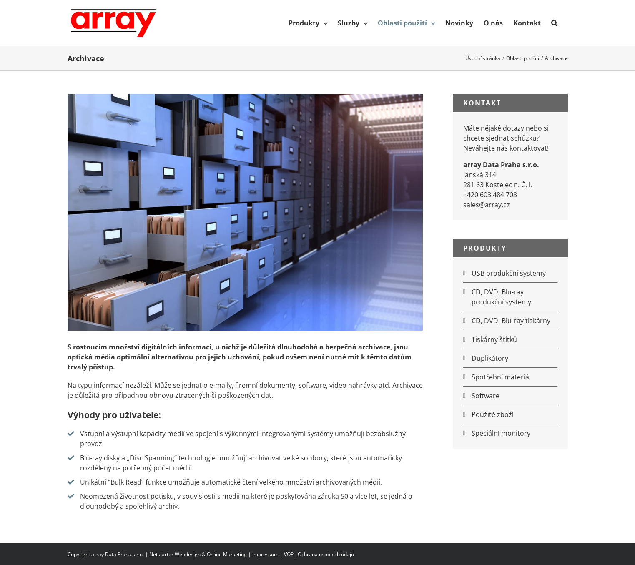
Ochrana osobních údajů (326, 554)
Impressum (265, 554)
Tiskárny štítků (494, 339)
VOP (289, 554)
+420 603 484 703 (490, 194)
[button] (554, 23)
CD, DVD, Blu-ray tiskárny (511, 320)
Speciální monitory (501, 433)
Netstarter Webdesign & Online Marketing (198, 554)
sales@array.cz (486, 204)
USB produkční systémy (509, 273)
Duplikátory (490, 358)
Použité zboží (493, 414)
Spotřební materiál (501, 377)
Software (485, 395)
